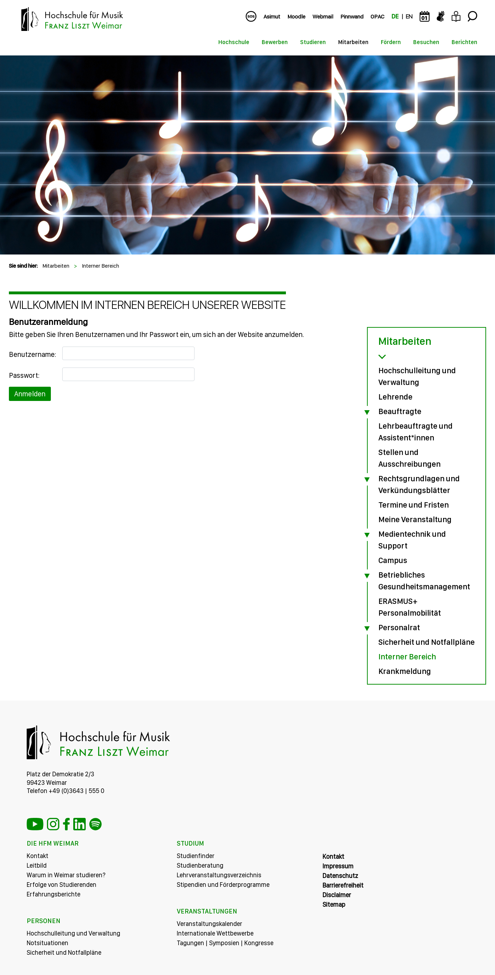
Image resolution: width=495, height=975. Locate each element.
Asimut (272, 16)
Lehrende (395, 396)
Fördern (391, 42)
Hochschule (233, 42)
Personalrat (399, 627)
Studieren (313, 42)
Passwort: (24, 375)
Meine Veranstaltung (415, 519)
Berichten (464, 42)
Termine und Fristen (413, 504)
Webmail (323, 16)
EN (409, 16)
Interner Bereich (100, 265)
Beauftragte (399, 411)
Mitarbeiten (353, 42)
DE (395, 16)
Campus (392, 560)
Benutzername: (32, 354)
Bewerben (275, 42)
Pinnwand (351, 16)
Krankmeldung (404, 671)
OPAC (377, 16)
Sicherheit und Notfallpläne (426, 642)
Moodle (296, 16)
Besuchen (426, 42)
